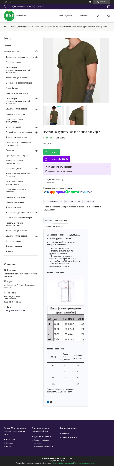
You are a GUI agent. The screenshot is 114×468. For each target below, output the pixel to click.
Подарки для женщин (15, 114)
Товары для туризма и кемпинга (20, 57)
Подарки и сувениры (15, 202)
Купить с (59, 159)
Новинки (7, 45)
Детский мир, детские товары (19, 83)
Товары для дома (13, 207)
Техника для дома (14, 246)
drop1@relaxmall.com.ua (14, 310)
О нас (8, 447)
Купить (54, 152)
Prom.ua (69, 458)
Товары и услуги (65, 16)
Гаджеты (10, 150)
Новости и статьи (69, 437)
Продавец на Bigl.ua (57, 461)
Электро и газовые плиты (17, 93)
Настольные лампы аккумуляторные (14, 120)
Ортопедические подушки (17, 155)
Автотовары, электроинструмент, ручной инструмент (18, 70)
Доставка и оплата (42, 436)
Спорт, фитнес (12, 88)
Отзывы (9, 443)
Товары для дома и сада (16, 78)
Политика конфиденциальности (86, 463)
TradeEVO (10, 251)
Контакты (84, 16)
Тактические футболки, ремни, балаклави (53, 27)
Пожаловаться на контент (63, 463)
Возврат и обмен (41, 440)
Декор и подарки (13, 62)
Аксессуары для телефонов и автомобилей (18, 143)
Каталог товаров (11, 51)
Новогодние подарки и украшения (16, 190)
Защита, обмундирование (22, 27)
